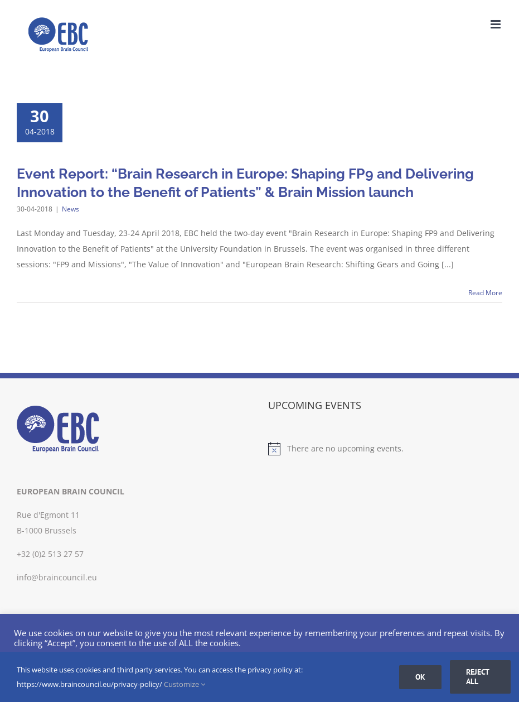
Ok (420, 677)
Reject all (477, 676)
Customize (184, 684)
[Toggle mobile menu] (496, 24)
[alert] (385, 448)
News (70, 209)
